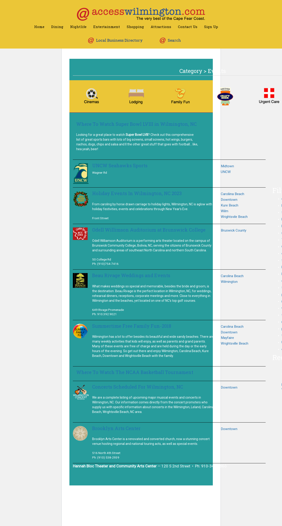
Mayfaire (227, 338)
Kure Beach (229, 205)
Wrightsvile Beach (234, 217)
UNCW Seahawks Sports (119, 165)
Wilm (224, 211)
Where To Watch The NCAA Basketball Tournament (134, 372)
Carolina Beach (232, 276)
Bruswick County (233, 230)
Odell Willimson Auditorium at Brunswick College (149, 230)
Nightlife (78, 26)
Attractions (161, 26)
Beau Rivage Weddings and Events (131, 275)
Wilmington (229, 282)
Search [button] (174, 40)
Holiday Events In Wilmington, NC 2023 (137, 193)
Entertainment (106, 26)
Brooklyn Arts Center (116, 428)
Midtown (227, 166)
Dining (57, 26)
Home (39, 26)
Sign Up (211, 26)
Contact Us (187, 26)
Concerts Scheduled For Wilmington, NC (137, 387)
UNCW (226, 172)
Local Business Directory (119, 40)
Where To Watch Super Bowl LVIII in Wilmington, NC (136, 124)
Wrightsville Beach (234, 343)
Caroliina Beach (232, 194)
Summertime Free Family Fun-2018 (131, 326)
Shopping (135, 26)
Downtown (229, 200)
